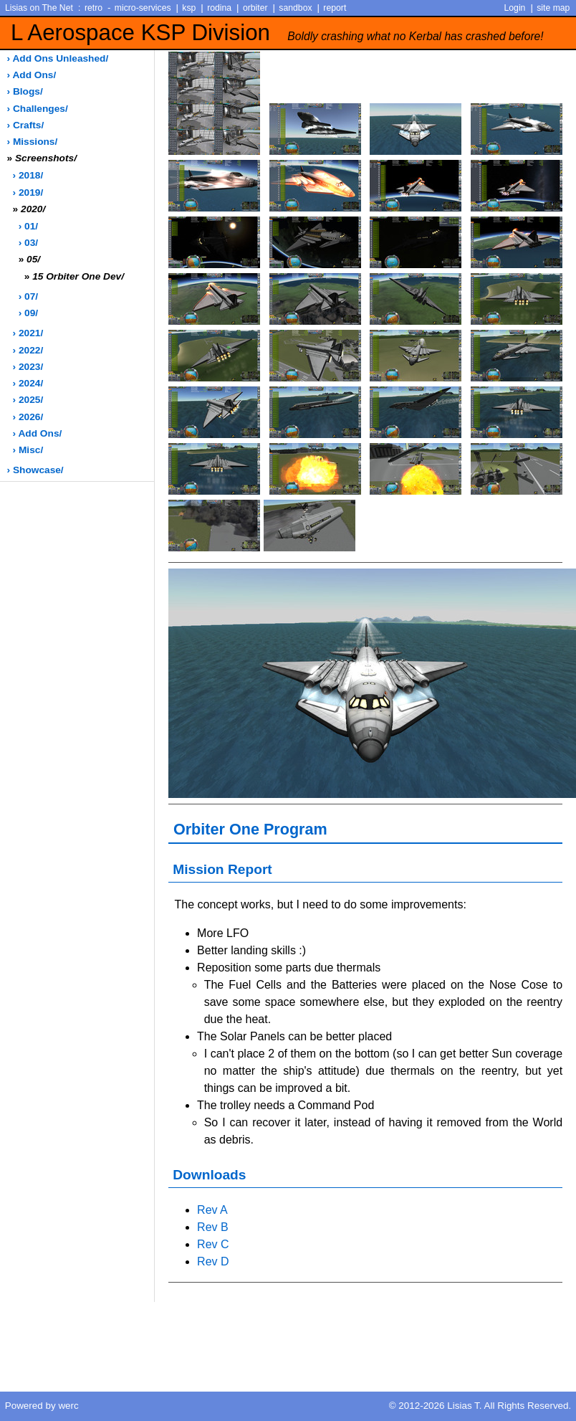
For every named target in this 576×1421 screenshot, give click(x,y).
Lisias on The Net (39, 8)
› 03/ (28, 242)
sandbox (295, 8)
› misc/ (28, 450)
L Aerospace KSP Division (277, 32)
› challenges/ (37, 108)
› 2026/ (28, 417)
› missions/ (32, 141)
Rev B (213, 1227)
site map (553, 8)
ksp (189, 8)
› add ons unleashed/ (58, 58)
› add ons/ (32, 75)
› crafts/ (25, 125)
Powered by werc (42, 1405)
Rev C (213, 1244)
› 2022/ (28, 350)
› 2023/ (28, 366)
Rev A (212, 1210)
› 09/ (28, 313)
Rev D (213, 1261)
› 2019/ (28, 192)
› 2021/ (28, 333)
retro (93, 8)
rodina (219, 8)
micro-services (143, 8)
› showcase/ (35, 470)
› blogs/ (25, 91)
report (334, 8)
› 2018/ (28, 175)
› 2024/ (28, 383)
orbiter (255, 8)
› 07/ (28, 296)
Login (515, 8)
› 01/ (28, 226)
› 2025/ (28, 399)
